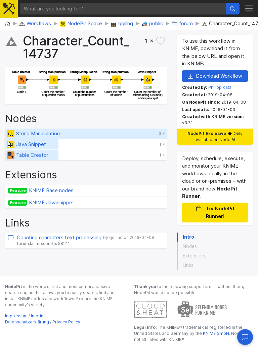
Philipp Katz (219, 87)
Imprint (38, 315)
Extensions (195, 255)
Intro (188, 237)
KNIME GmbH (215, 333)
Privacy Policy (66, 321)
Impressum (16, 315)
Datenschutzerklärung (27, 321)
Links (188, 265)
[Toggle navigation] (249, 9)
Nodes (190, 246)
